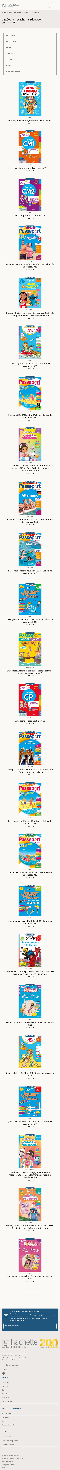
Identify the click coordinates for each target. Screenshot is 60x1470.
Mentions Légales (8, 1461)
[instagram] (3, 1373)
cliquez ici (24, 1320)
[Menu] (53, 5)
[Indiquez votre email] (27, 1326)
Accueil (4, 12)
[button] (12, 36)
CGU (3, 1467)
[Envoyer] (54, 1326)
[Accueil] (11, 5)
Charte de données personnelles (13, 1458)
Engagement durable (8, 1464)
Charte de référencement (10, 1455)
